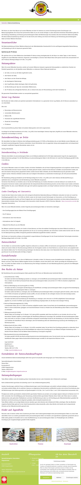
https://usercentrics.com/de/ (69, 201)
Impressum (65, 481)
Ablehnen (58, 477)
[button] (78, 20)
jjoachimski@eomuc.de (15, 350)
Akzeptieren (46, 477)
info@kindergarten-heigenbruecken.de (16, 371)
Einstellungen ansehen (72, 477)
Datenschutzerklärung (56, 481)
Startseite (4, 23)
